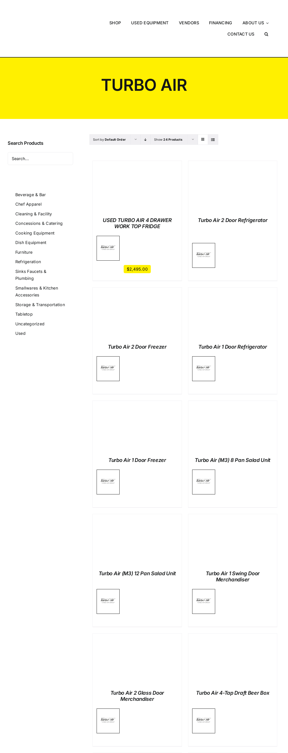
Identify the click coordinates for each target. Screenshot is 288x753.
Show (168, 105)
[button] (266, 17)
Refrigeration (28, 227)
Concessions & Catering (39, 188)
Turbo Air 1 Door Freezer (137, 426)
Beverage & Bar (30, 159)
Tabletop (24, 279)
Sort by (109, 105)
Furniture (23, 217)
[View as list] (213, 105)
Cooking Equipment (34, 198)
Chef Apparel (28, 169)
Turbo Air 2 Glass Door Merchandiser (137, 661)
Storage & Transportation (40, 270)
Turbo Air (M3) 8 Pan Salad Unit (232, 426)
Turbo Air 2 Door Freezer (137, 312)
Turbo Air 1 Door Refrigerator (232, 312)
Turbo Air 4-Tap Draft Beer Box (232, 658)
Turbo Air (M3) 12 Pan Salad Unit (137, 539)
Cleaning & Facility (33, 179)
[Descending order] (146, 105)
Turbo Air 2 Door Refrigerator (232, 186)
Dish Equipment (30, 208)
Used (20, 298)
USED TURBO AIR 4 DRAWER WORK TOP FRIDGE (137, 189)
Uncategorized (29, 289)
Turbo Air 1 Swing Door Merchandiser (233, 542)
